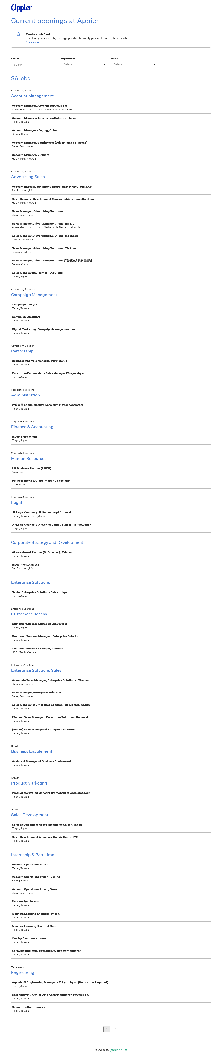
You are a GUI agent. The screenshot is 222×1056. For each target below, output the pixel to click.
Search (15, 58)
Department (68, 58)
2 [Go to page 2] (115, 1029)
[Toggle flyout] (105, 64)
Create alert (33, 42)
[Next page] (122, 1029)
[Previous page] (100, 1029)
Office (114, 58)
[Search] (34, 64)
